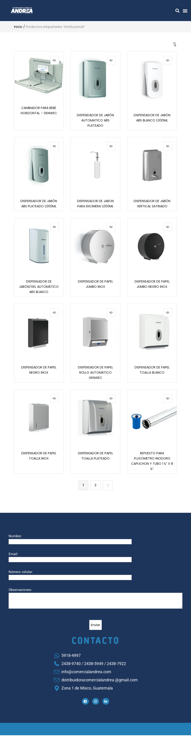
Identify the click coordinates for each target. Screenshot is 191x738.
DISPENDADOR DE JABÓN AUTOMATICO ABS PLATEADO (95, 120)
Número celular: (21, 575)
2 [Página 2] (95, 488)
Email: (13, 557)
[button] (177, 10)
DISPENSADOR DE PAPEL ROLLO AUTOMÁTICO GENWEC (95, 374)
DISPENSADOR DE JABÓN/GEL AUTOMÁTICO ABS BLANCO (39, 288)
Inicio (18, 26)
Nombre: (15, 539)
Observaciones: (20, 592)
